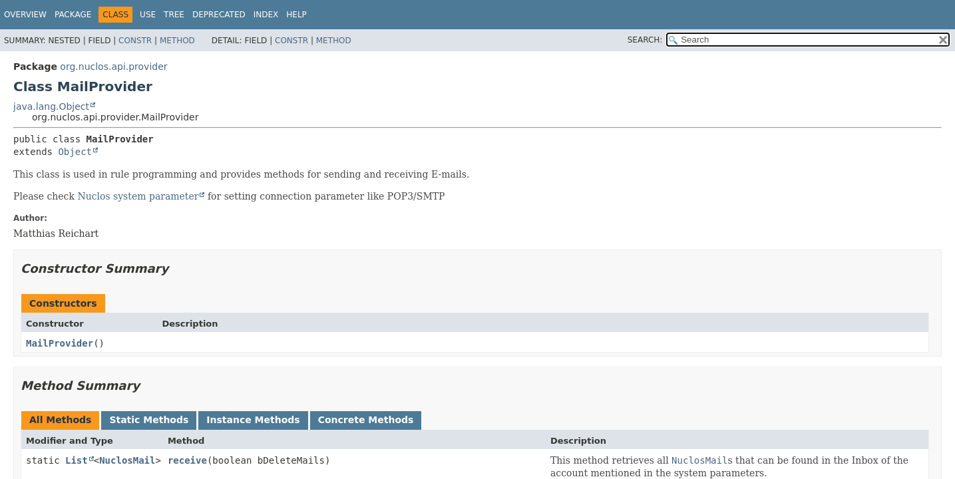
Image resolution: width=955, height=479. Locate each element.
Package (73, 14)
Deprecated (219, 14)
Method (177, 40)
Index (266, 14)
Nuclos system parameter (137, 196)
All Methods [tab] (60, 419)
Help (296, 14)
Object (75, 151)
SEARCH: (645, 40)
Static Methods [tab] (148, 419)
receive (187, 460)
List (76, 460)
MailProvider (59, 343)
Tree (174, 14)
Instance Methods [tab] (252, 419)
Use (148, 14)
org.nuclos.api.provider (113, 66)
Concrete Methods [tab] (366, 419)
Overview (25, 14)
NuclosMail (127, 460)
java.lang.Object (51, 106)
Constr (135, 40)
